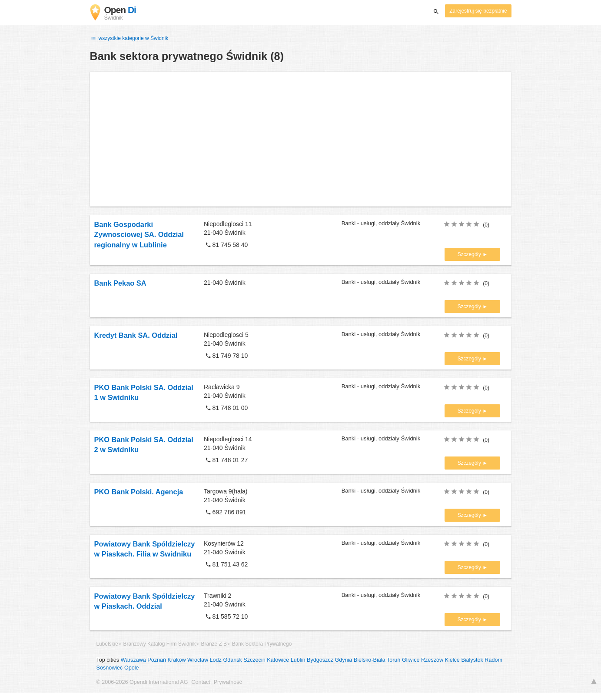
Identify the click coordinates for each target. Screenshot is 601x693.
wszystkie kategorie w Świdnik (129, 38)
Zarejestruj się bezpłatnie (478, 11)
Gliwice (411, 660)
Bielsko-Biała (369, 660)
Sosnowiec (109, 668)
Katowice (278, 660)
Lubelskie (107, 644)
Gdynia (343, 660)
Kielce (452, 660)
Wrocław (197, 660)
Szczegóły (470, 254)
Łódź (216, 660)
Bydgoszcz (320, 660)
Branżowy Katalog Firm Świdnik (159, 644)
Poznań (156, 660)
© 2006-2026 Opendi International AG (142, 682)
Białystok (472, 660)
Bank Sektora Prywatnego (262, 644)
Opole (131, 668)
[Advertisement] (300, 139)
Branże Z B (214, 644)
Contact (200, 682)
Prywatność (228, 682)
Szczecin (254, 660)
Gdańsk (232, 660)
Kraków (177, 660)
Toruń (394, 660)
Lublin (298, 660)
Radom (493, 660)
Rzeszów (432, 660)
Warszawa (133, 660)
